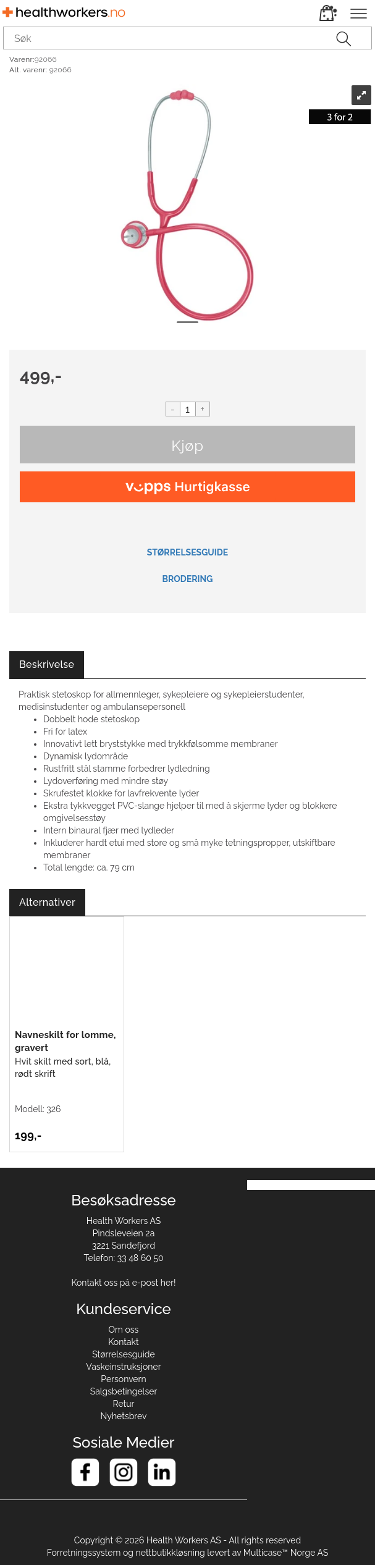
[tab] (46, 665)
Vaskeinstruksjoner (123, 1367)
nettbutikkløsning (170, 1553)
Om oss (124, 1330)
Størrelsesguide (123, 1354)
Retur (124, 1404)
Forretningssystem (84, 1553)
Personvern (123, 1379)
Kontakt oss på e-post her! (123, 1283)
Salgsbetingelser (124, 1391)
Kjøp (187, 446)
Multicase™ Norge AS (286, 1553)
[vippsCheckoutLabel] (187, 486)
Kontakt (123, 1342)
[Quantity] (187, 409)
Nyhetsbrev (124, 1416)
